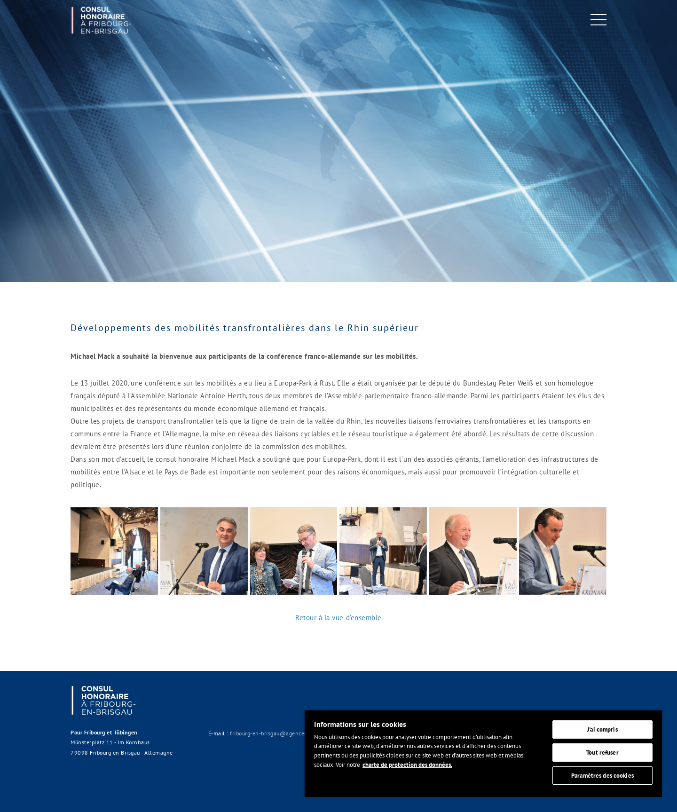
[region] (483, 753)
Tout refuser (602, 753)
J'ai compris (602, 729)
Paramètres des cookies (602, 776)
